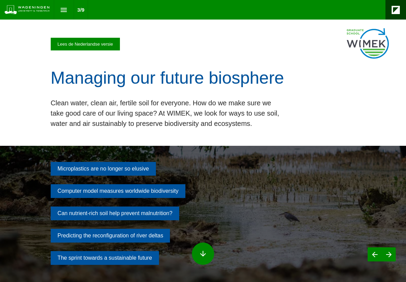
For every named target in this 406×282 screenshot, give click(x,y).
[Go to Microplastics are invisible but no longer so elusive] (103, 169)
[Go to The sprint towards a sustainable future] (105, 258)
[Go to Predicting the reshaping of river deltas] (110, 236)
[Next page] (389, 254)
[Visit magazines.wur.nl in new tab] (85, 44)
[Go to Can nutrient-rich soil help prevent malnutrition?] (115, 213)
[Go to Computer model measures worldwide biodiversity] (118, 191)
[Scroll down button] (203, 254)
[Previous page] (375, 254)
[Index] (64, 10)
